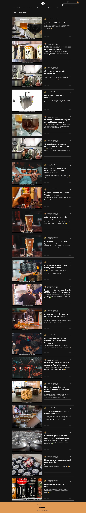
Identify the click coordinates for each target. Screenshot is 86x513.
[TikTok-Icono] (44, 507)
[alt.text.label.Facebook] (42, 507)
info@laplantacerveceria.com (42, 504)
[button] (78, 2)
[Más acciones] (71, 19)
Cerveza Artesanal (23, 12)
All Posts (14, 12)
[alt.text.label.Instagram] (40, 507)
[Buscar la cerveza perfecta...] (70, 5)
